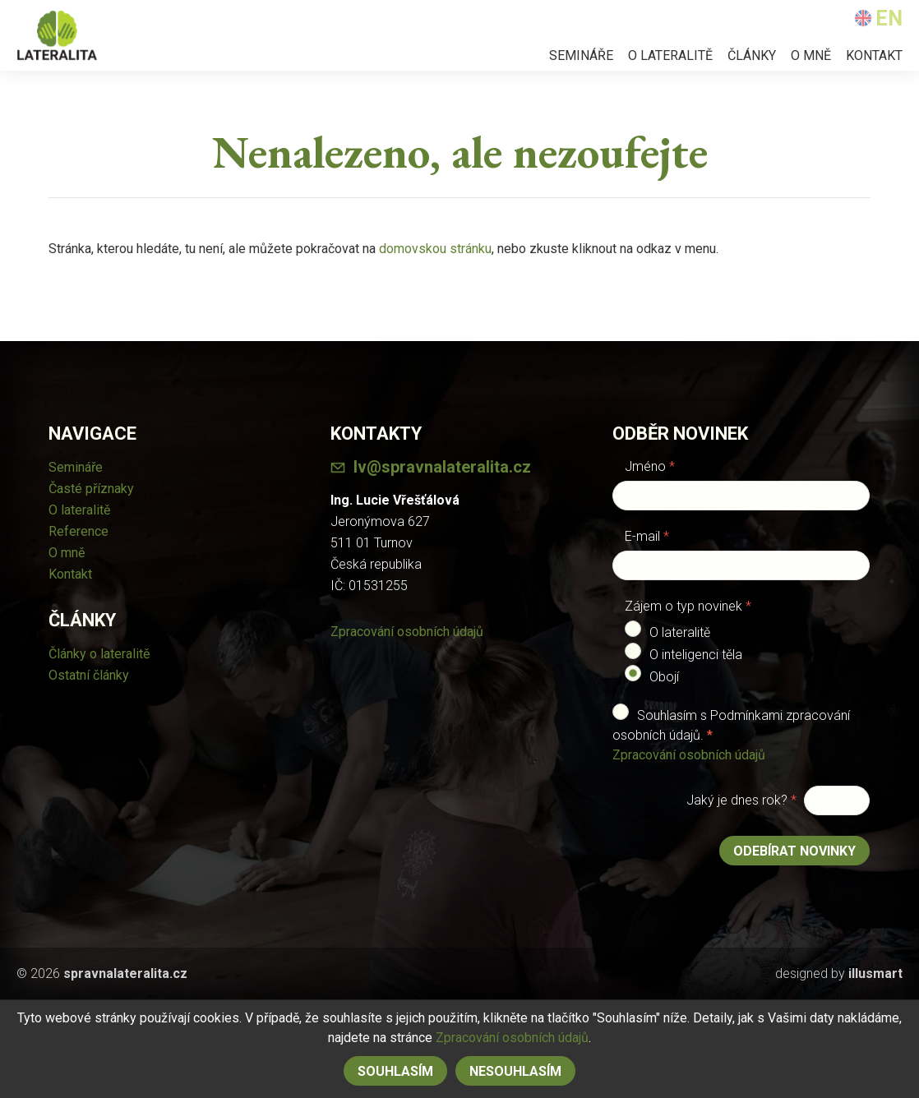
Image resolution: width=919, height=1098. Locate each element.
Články (751, 55)
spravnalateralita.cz (125, 973)
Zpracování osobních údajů (406, 631)
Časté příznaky (91, 488)
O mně (811, 55)
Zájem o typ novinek (688, 606)
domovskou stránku (435, 248)
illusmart (875, 973)
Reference (78, 531)
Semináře (581, 55)
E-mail (647, 536)
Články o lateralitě (99, 654)
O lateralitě (670, 55)
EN (878, 18)
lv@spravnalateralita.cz (442, 467)
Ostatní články (88, 675)
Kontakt (874, 55)
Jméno (650, 466)
